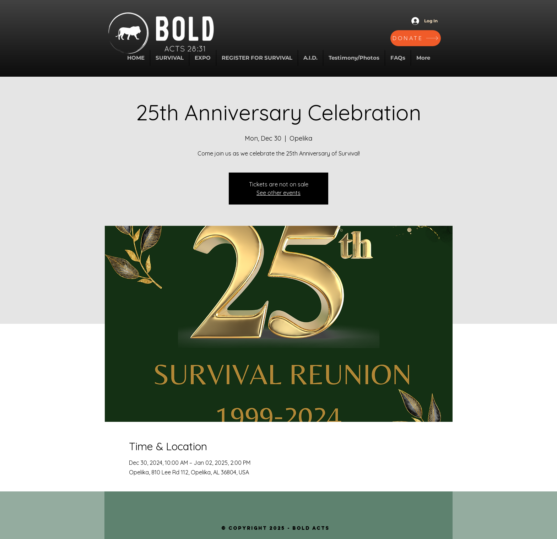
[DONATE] (415, 38)
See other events (278, 192)
